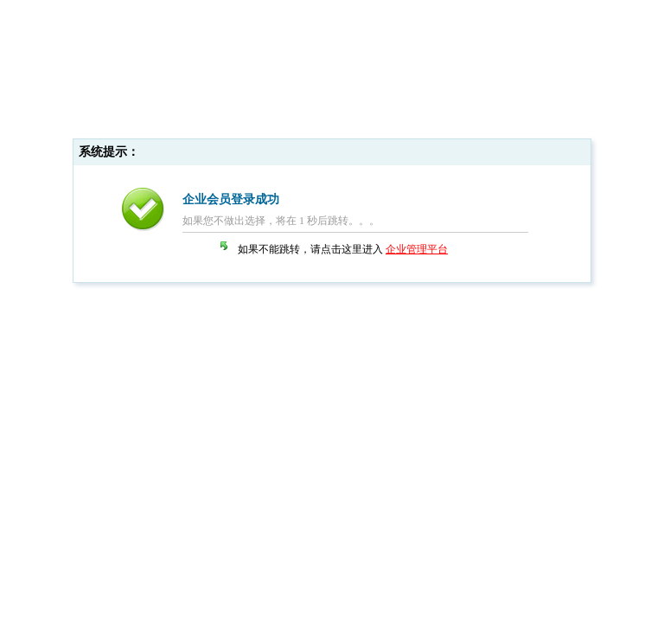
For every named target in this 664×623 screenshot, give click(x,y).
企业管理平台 (417, 249)
